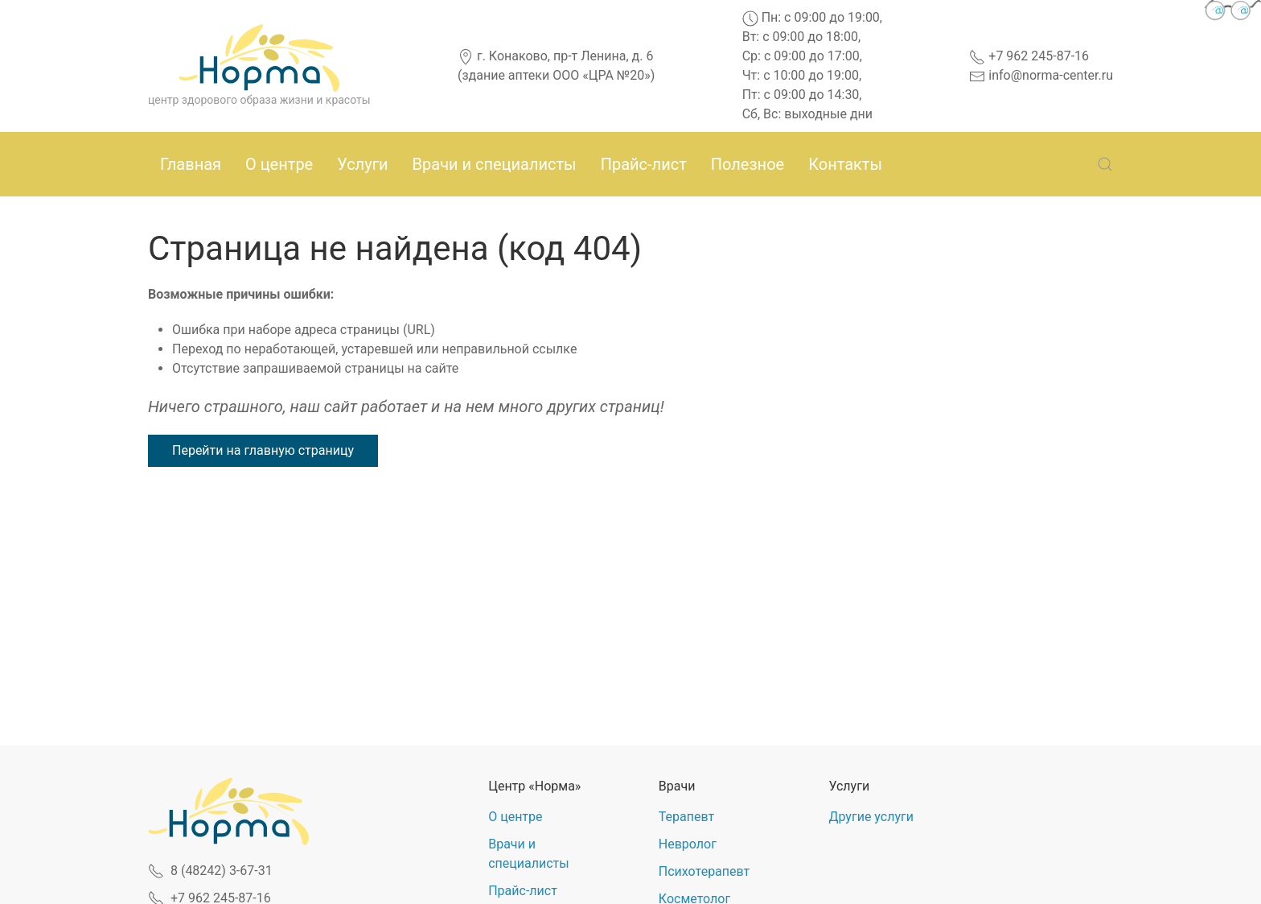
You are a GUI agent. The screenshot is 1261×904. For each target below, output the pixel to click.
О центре (279, 164)
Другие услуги (871, 816)
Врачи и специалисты (495, 164)
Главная (190, 164)
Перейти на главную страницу (263, 450)
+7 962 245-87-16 (1029, 56)
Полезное (747, 164)
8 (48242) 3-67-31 (210, 870)
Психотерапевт (704, 871)
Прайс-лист (644, 164)
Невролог (688, 844)
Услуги (362, 164)
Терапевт (686, 816)
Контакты (845, 164)
